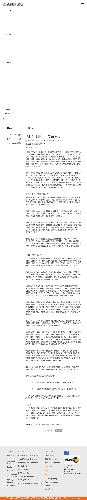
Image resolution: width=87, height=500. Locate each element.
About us (7, 11)
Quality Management (12, 481)
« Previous (49, 430)
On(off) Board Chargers (27, 459)
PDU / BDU (22, 466)
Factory (10, 467)
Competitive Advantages (12, 475)
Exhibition (12, 139)
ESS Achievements (52, 462)
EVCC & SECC (24, 469)
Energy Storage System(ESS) (30, 483)
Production (49, 456)
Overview (11, 456)
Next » (58, 430)
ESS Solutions (50, 459)
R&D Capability (51, 479)
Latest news (13, 134)
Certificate (11, 486)
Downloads (49, 485)
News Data (13, 143)
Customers (7, 62)
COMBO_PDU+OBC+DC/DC (29, 456)
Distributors (8, 114)
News (5, 86)
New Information (51, 482)
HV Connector (24, 473)
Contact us (8, 109)
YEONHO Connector (26, 476)
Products (7, 34)
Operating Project (11, 462)
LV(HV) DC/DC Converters (28, 462)
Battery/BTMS (23, 480)
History (10, 470)
